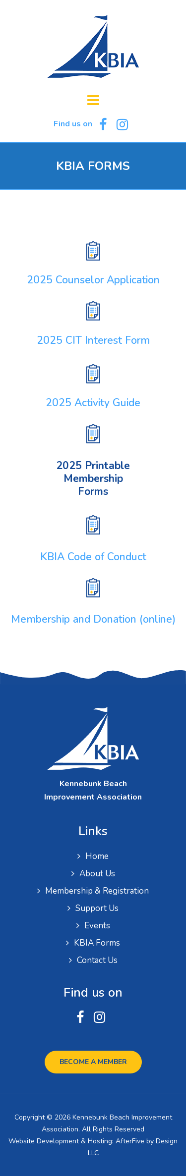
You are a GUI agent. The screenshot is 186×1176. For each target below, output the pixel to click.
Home (97, 856)
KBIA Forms (97, 943)
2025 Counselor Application (93, 280)
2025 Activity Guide (93, 403)
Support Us (97, 908)
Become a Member (93, 1062)
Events (97, 925)
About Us (97, 873)
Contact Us (97, 960)
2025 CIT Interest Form (93, 340)
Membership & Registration (97, 891)
